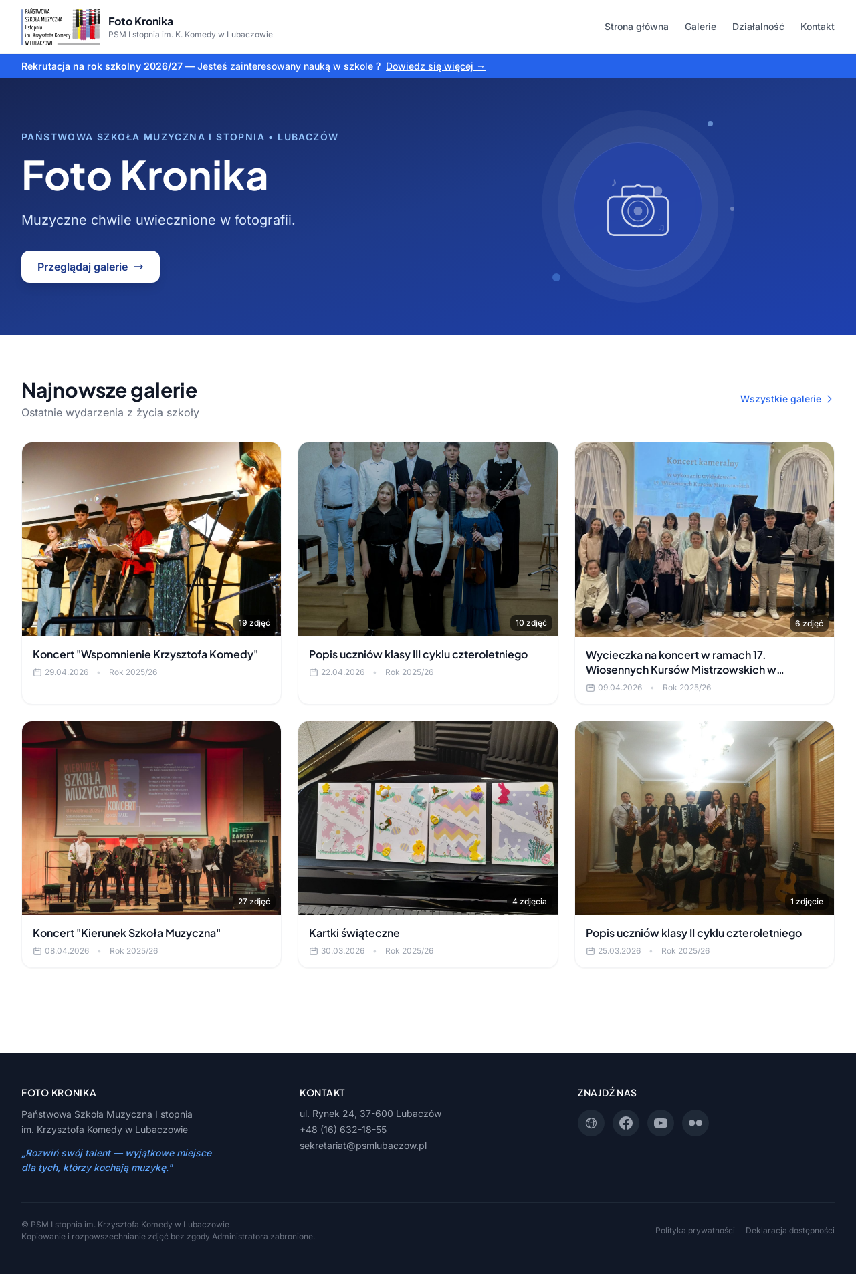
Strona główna (637, 26)
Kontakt (817, 26)
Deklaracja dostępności (790, 1230)
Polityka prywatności (695, 1230)
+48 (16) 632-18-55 (343, 1129)
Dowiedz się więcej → (436, 66)
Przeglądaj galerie (90, 266)
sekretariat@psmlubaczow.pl (363, 1145)
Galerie (700, 26)
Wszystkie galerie (787, 398)
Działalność (758, 26)
